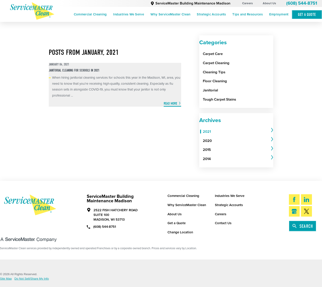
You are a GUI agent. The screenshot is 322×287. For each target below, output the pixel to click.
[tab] (238, 131)
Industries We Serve (128, 14)
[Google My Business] (294, 211)
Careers (247, 3)
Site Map (6, 278)
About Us (269, 3)
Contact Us (223, 223)
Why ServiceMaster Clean (170, 14)
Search (302, 226)
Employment (279, 14)
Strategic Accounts (211, 14)
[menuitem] (90, 14)
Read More (170, 103)
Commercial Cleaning (90, 14)
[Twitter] (306, 211)
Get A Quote (307, 14)
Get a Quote (176, 223)
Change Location (180, 232)
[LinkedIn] (306, 199)
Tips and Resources (247, 14)
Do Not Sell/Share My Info (32, 278)
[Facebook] (294, 199)
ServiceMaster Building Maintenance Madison (190, 3)
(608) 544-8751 (301, 3)
